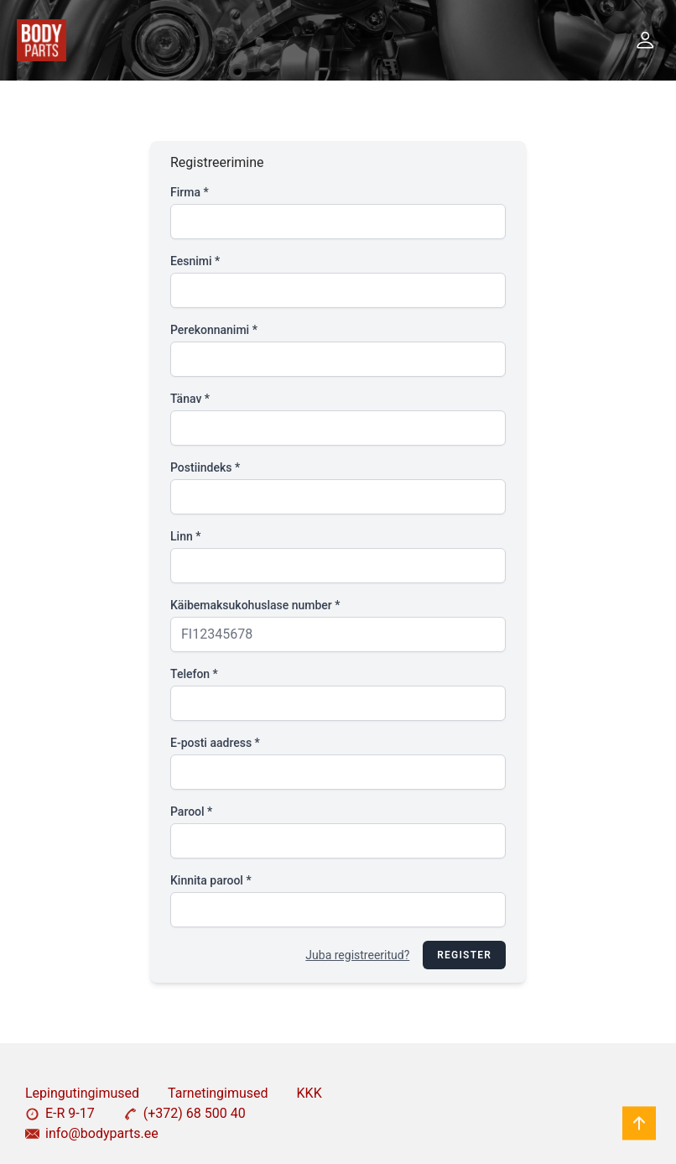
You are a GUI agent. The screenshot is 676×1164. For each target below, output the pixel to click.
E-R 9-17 (60, 1113)
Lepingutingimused (82, 1093)
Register (464, 955)
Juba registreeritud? (357, 955)
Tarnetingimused (218, 1093)
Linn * (185, 536)
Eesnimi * (195, 261)
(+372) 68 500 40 (184, 1113)
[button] (645, 40)
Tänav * (190, 398)
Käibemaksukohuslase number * (255, 605)
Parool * (191, 811)
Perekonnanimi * (213, 330)
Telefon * (194, 674)
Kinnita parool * (211, 880)
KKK (309, 1093)
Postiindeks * (205, 467)
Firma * (189, 192)
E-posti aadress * (215, 742)
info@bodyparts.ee (92, 1133)
